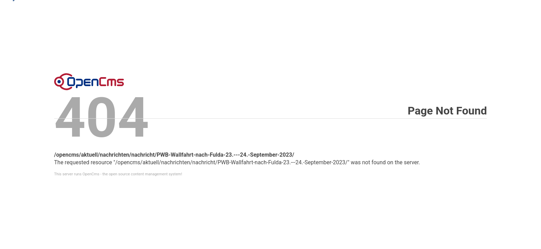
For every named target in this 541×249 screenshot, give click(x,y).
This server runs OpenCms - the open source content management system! (118, 174)
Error (89, 81)
